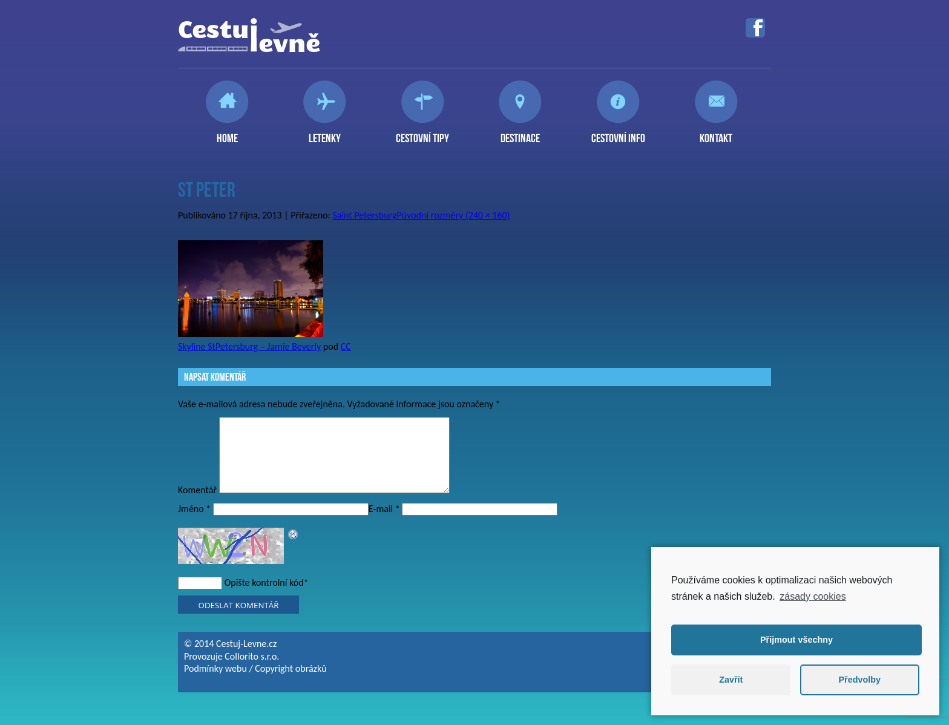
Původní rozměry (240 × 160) (453, 215)
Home (227, 133)
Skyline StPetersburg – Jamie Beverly (249, 346)
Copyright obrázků (290, 683)
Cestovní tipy (422, 133)
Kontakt (716, 133)
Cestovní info (618, 133)
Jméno (194, 523)
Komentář (197, 504)
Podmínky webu (215, 683)
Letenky (325, 133)
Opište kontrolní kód (264, 597)
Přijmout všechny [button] (796, 640)
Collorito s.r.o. (252, 671)
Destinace (520, 133)
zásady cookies (813, 596)
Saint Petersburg (364, 215)
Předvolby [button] (859, 679)
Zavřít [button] (731, 679)
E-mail (384, 523)
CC (346, 346)
